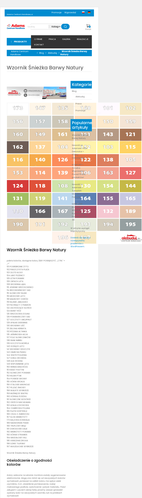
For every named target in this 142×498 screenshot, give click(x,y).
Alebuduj (80, 96)
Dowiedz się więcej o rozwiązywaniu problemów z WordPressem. (81, 242)
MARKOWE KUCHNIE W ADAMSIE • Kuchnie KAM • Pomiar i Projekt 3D (80, 211)
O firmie (38, 39)
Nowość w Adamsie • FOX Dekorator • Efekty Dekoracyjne (79, 151)
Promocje (57, 12)
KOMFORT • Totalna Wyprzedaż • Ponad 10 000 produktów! (79, 171)
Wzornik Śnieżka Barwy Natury (80, 137)
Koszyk (88, 27)
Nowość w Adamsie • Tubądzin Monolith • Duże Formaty (80, 190)
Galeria (66, 39)
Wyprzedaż (70, 12)
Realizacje (82, 39)
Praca (52, 39)
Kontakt (39, 44)
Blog (74, 91)
